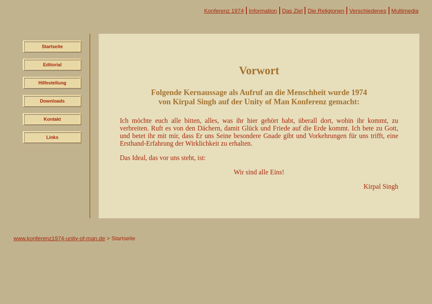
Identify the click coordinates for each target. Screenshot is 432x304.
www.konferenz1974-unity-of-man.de (59, 238)
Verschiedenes (367, 11)
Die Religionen (326, 11)
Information (263, 11)
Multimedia (405, 11)
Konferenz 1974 (224, 11)
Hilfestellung (52, 82)
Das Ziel (292, 11)
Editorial (52, 64)
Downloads (52, 100)
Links (52, 137)
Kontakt (52, 119)
